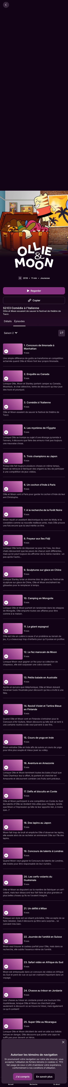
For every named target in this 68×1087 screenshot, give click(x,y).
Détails (8, 321)
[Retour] (6, 5)
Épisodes (19, 321)
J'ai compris (23, 1076)
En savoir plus (44, 1076)
